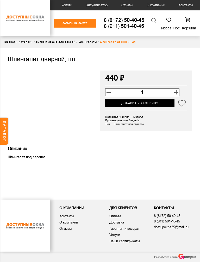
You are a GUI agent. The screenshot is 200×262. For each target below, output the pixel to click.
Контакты (185, 5)
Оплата (115, 216)
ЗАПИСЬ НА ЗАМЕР (75, 23)
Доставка (116, 222)
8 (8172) (124, 20)
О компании (156, 5)
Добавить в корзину (139, 103)
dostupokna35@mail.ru (171, 227)
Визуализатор (97, 5)
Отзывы (127, 5)
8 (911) (124, 26)
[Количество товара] (142, 92)
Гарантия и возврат (124, 229)
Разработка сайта (175, 256)
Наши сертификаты (124, 241)
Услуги (66, 5)
